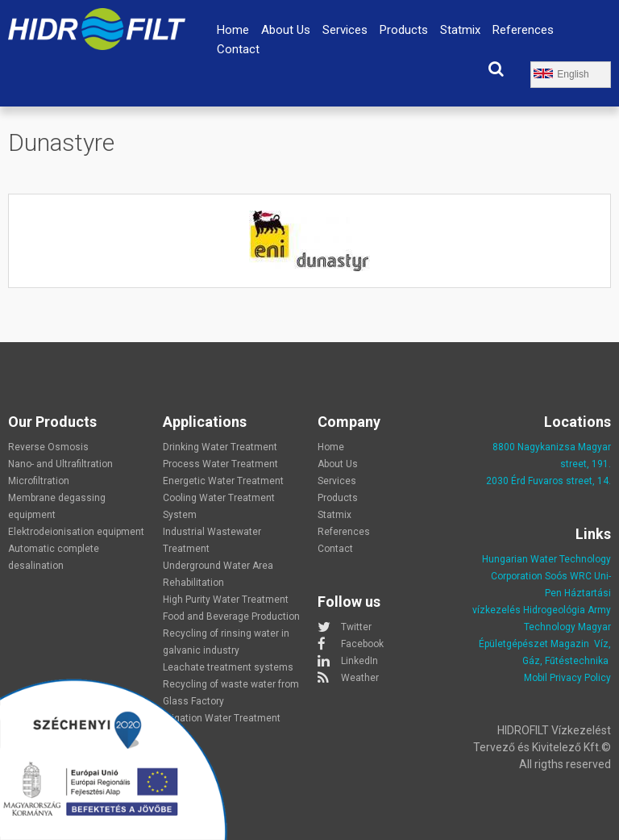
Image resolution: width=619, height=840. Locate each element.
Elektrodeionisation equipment (76, 531)
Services (345, 30)
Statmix (460, 30)
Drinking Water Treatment (220, 447)
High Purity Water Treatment (226, 599)
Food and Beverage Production (231, 616)
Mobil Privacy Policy (567, 677)
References (523, 30)
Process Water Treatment (220, 464)
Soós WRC (568, 576)
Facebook (362, 644)
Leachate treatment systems (228, 667)
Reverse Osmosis (48, 447)
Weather (360, 677)
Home (233, 30)
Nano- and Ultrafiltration (60, 464)
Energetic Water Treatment (223, 481)
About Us (285, 30)
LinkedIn (359, 661)
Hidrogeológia (554, 610)
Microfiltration (38, 481)
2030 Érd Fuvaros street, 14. (548, 481)
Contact (238, 49)
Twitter (356, 627)
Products (404, 30)
